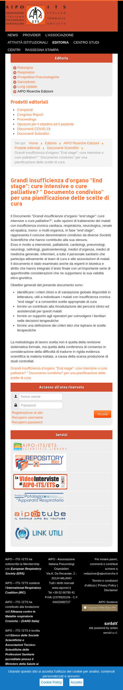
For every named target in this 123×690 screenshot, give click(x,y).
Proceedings (26, 119)
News (13, 35)
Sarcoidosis (26, 82)
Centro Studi (86, 42)
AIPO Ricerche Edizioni (35, 91)
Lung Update (27, 87)
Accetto (76, 682)
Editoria (60, 42)
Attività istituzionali (28, 42)
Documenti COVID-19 (33, 129)
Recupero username (27, 417)
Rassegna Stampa (42, 50)
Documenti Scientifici (33, 134)
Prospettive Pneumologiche (38, 77)
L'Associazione (59, 35)
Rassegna (25, 68)
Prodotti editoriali (29, 102)
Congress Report (30, 115)
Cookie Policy (51, 682)
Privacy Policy (107, 585)
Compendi (25, 110)
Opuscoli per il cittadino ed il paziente (45, 124)
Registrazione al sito (27, 413)
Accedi (102, 414)
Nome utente (17, 394)
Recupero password (27, 422)
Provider (32, 35)
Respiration (26, 72)
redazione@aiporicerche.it (101, 573)
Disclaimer (111, 590)
